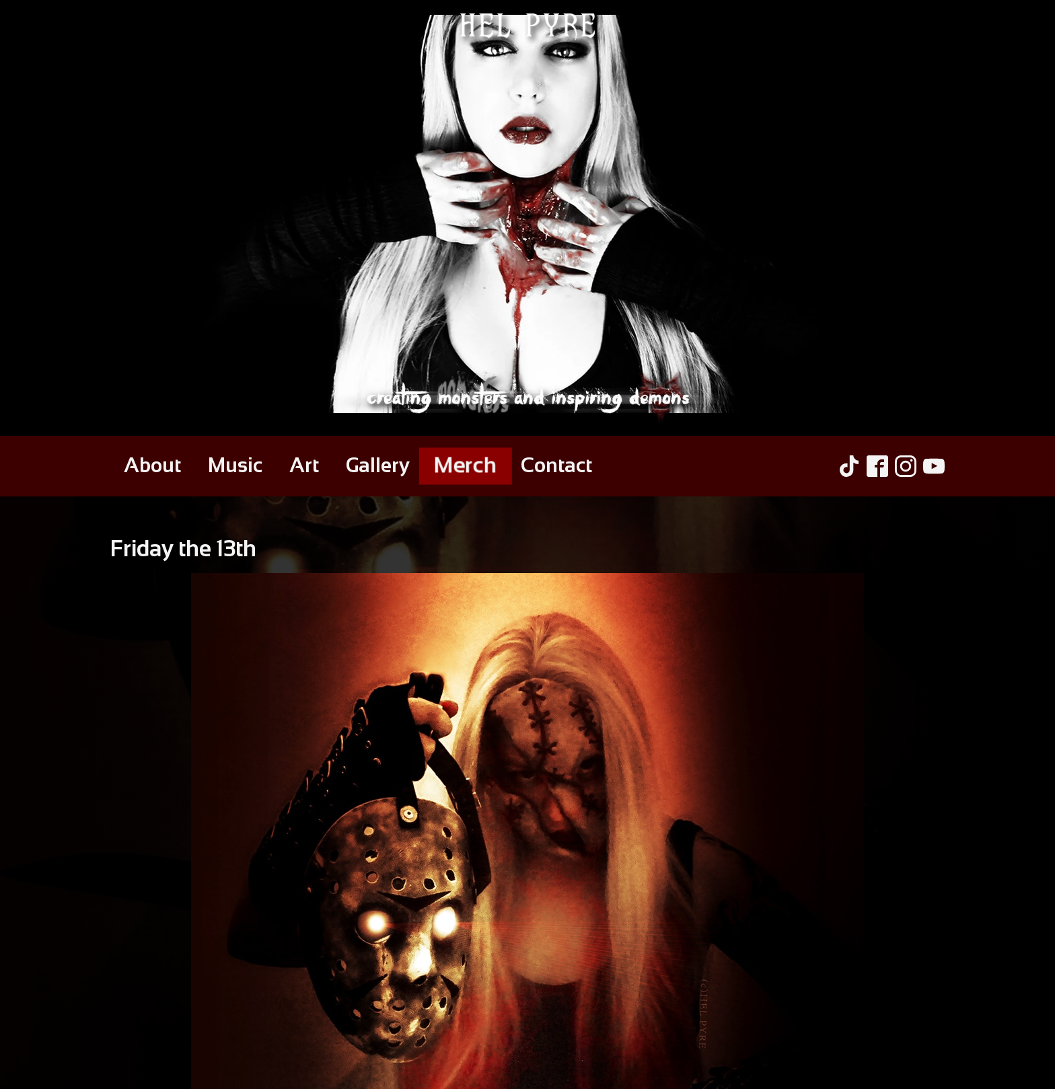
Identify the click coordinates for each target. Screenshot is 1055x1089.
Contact (556, 465)
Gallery (378, 465)
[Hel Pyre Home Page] (527, 218)
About (152, 465)
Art (304, 465)
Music (235, 465)
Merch (465, 465)
